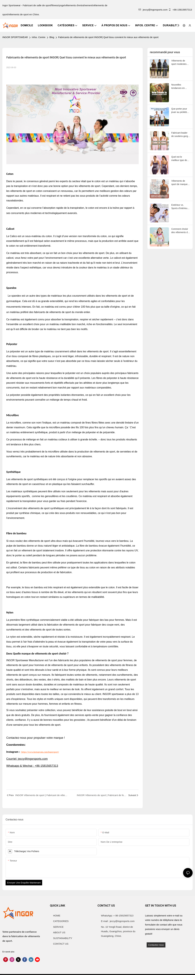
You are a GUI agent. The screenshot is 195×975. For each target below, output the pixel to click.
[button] (178, 25)
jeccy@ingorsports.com (153, 9)
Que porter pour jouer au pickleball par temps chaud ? (180, 110)
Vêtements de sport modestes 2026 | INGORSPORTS (179, 62)
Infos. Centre (38, 37)
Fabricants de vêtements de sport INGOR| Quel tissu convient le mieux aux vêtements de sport (108, 37)
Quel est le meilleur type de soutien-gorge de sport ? (179, 159)
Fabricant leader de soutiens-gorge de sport (180, 135)
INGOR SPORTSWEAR (15, 37)
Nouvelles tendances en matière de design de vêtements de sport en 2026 (180, 86)
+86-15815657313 (180, 9)
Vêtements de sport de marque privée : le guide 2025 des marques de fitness (180, 183)
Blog (51, 37)
